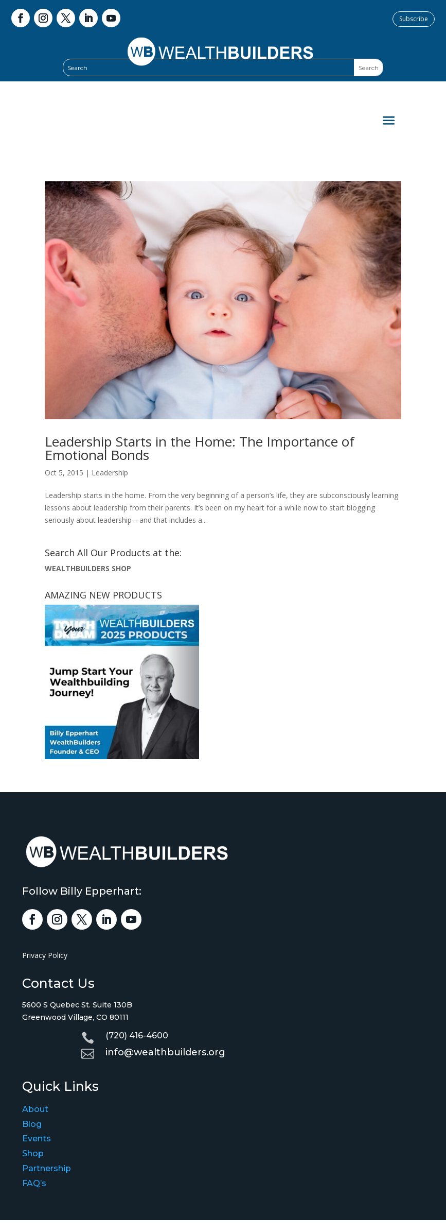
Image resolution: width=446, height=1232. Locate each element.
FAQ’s (34, 1183)
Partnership (46, 1168)
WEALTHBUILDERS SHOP (88, 568)
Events (36, 1138)
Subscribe (413, 18)
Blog (32, 1124)
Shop (33, 1153)
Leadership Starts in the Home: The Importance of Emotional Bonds (199, 448)
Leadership (110, 472)
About (35, 1109)
